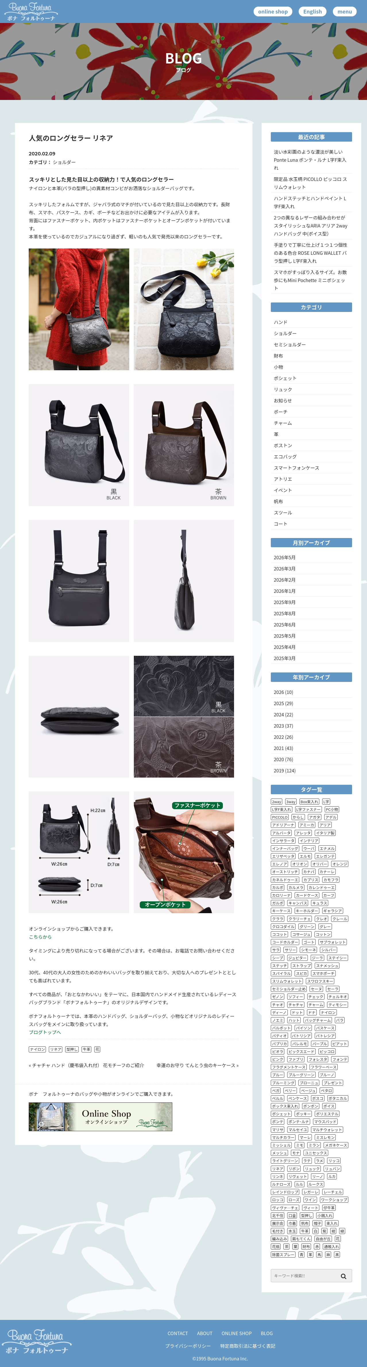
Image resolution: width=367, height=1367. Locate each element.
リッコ (333, 1160)
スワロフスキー (320, 981)
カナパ (308, 871)
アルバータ (281, 833)
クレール (339, 918)
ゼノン (277, 996)
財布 (278, 355)
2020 (279, 759)
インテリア (309, 840)
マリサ (277, 1129)
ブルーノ (327, 1074)
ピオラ (277, 1051)
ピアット (339, 1043)
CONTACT (178, 1333)
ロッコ (277, 1199)
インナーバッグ (285, 848)
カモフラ (330, 879)
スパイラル (281, 973)
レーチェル (332, 1192)
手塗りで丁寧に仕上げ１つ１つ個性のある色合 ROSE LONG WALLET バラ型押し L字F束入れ (310, 252)
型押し (72, 1049)
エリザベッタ (283, 856)
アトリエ (283, 478)
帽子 (317, 1223)
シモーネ (308, 950)
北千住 (277, 1215)
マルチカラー (283, 1137)
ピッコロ (327, 1051)
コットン (323, 934)
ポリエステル (327, 1114)
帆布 (278, 501)
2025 (279, 703)
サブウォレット (333, 942)
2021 (279, 748)
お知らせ (283, 400)
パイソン (303, 1028)
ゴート (308, 942)
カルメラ (295, 887)
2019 (279, 770)
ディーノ (279, 1012)
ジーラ (317, 958)
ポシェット (285, 378)
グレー (325, 926)
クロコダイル (283, 926)
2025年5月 (284, 635)
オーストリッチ (285, 871)
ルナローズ (281, 1184)
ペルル (277, 1098)
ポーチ (280, 411)
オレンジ (339, 864)
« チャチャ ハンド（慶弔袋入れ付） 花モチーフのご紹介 (86, 1065)
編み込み (279, 1238)
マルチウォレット (327, 1129)
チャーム (283, 422)
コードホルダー (285, 942)
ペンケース (297, 1098)
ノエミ (277, 1020)
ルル (299, 1184)
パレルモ (299, 1043)
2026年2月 (284, 579)
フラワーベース (324, 1067)
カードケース (307, 895)
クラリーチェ (299, 918)
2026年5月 (284, 557)
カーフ (328, 895)
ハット (294, 1020)
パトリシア (301, 1035)
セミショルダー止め (289, 989)
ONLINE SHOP (237, 1333)
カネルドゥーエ (285, 879)
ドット (297, 1012)
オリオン (299, 864)
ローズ (293, 1199)
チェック (315, 996)
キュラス (319, 903)
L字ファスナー (308, 809)
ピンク (277, 1059)
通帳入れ (331, 1246)
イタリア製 (325, 833)
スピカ (301, 973)
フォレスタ (317, 1059)
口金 (292, 1215)
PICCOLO (279, 817)
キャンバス (297, 903)
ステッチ (279, 965)
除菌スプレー (283, 1254)
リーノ (317, 1176)
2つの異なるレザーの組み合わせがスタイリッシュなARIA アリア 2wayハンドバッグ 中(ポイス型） (310, 225)
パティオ (279, 1035)
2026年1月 (284, 590)
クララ (277, 918)
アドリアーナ (283, 825)
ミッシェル (281, 1145)
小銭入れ (324, 1215)
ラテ (307, 1160)
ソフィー (295, 996)
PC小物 (332, 809)
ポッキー (303, 1114)
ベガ (275, 1090)
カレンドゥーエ (321, 887)
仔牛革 (329, 1207)
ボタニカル (338, 1098)
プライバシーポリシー (188, 1345)
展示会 (277, 1223)
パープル (319, 1043)
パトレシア (325, 1035)
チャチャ (295, 1004)
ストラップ (301, 965)
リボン (294, 1168)
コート (280, 523)
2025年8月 (284, 613)
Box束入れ (309, 801)
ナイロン (37, 1049)
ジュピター (297, 958)
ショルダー (64, 162)
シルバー (328, 950)
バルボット (281, 1028)
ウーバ (308, 848)
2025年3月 (284, 658)
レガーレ (310, 1192)
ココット (279, 934)
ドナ (312, 1012)
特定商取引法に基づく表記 (247, 1345)
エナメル (327, 848)
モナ (296, 1153)
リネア (55, 1049)
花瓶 (275, 1246)
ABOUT (205, 1333)
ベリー (290, 1090)
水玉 (292, 1231)
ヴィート (310, 1207)
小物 (278, 366)
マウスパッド (325, 1121)
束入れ (331, 1223)
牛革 (86, 1049)
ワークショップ (334, 1199)
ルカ (332, 1176)
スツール (283, 512)
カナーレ (327, 871)
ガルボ (277, 903)
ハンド (280, 322)
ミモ (299, 1145)
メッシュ (279, 1153)
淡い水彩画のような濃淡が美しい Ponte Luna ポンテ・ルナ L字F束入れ (310, 159)
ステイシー (337, 958)
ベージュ (308, 1090)
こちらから (40, 936)
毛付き (277, 1231)
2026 (279, 692)
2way (276, 801)
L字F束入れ (281, 809)
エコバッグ (285, 456)
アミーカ (307, 825)
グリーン (307, 926)
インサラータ (283, 840)
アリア (325, 825)
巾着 (292, 1223)
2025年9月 (284, 602)
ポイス (329, 1106)
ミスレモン (325, 1137)
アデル (331, 817)
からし (298, 817)
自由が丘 (323, 1238)
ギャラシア (332, 910)
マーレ (305, 1137)
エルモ (305, 856)
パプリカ (279, 1043)
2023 (279, 725)
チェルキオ (338, 996)
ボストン (283, 445)
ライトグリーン (285, 1160)
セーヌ (316, 989)
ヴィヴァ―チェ (285, 1207)
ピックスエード (301, 1051)
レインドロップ (285, 1192)
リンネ (277, 1176)
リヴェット (297, 1176)
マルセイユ (297, 1129)
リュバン (332, 1168)
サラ (275, 950)
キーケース (281, 910)
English (312, 11)
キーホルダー (307, 910)
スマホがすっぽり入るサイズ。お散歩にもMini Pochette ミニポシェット (310, 280)
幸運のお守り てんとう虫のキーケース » (198, 1065)
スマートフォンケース (296, 467)
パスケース (325, 1028)
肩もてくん (301, 1238)
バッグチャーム (318, 1020)
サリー (290, 950)
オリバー (319, 864)
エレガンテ (325, 856)
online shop (273, 11)
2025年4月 (284, 646)
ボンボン (310, 1106)
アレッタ (303, 833)
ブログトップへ (45, 1032)
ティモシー (337, 1004)
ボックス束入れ (285, 1106)
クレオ (321, 918)
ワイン (310, 1199)
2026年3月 (284, 568)
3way (290, 801)
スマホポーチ (323, 973)
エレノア (279, 864)
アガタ (314, 817)
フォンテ (339, 1059)
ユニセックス (316, 1153)
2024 (279, 714)
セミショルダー (290, 344)
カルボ (277, 887)
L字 (326, 801)
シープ (277, 958)
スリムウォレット (287, 981)
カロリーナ (281, 895)
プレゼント (332, 1082)
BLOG (267, 1333)
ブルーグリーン (301, 1074)
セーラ (332, 989)
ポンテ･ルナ (298, 1121)
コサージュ (301, 934)
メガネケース (336, 1145)
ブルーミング (283, 1082)
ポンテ (277, 1121)
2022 (279, 736)
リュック (283, 389)
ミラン (314, 1145)
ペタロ (326, 1090)
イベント (283, 490)
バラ (339, 1020)
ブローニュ (309, 1082)
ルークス (315, 1184)
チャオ (277, 1004)
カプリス (310, 879)
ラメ (319, 1160)
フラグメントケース (288, 1067)
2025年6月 (284, 624)
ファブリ (295, 1059)
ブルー (277, 1074)
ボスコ (317, 1098)
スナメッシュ (327, 965)
